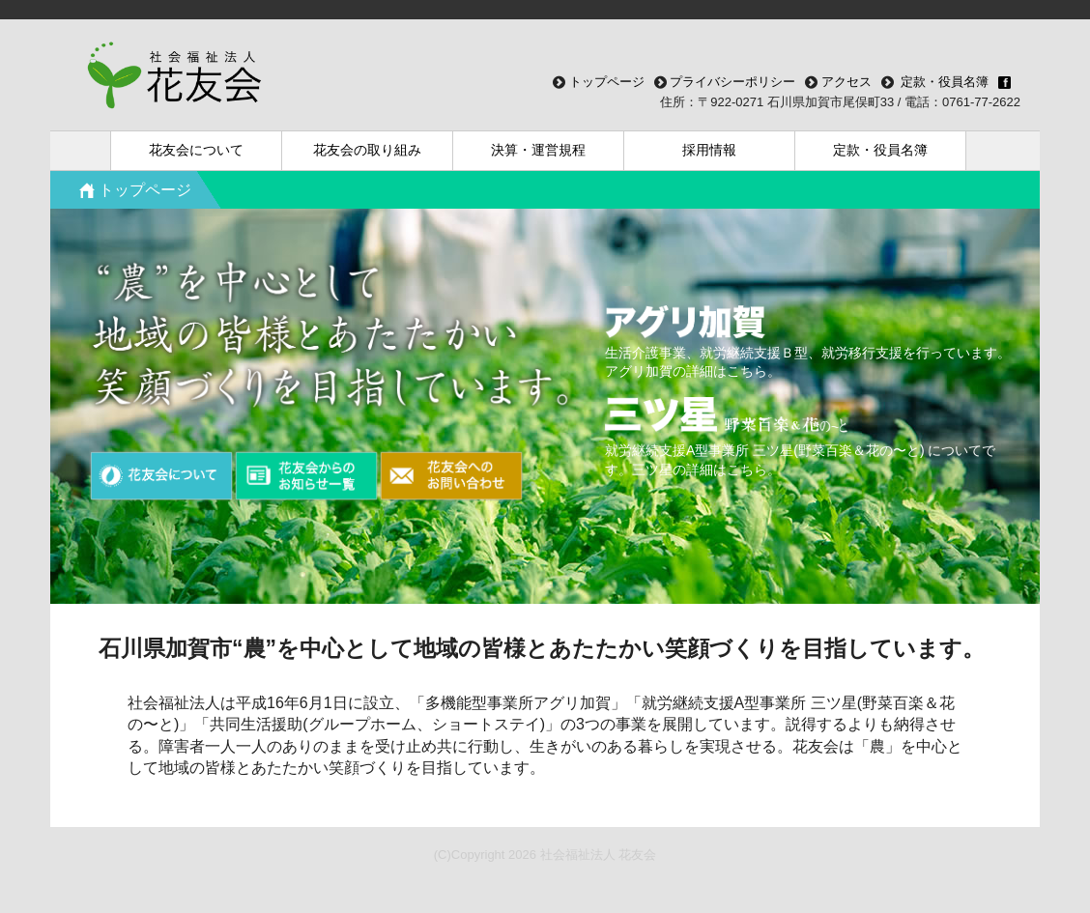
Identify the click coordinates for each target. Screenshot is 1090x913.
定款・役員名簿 (880, 149)
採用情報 (709, 149)
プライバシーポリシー (731, 81)
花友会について (196, 149)
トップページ (605, 81)
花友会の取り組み (367, 149)
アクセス (845, 81)
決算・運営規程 (538, 149)
